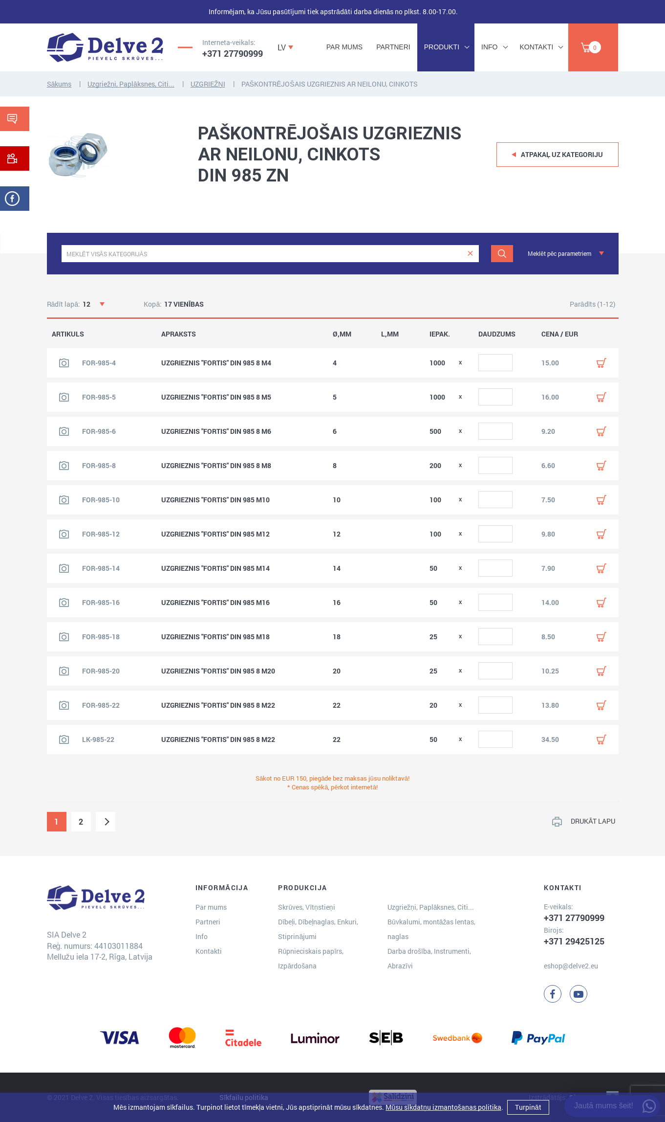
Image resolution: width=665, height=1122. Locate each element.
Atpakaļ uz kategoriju (562, 154)
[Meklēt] (502, 253)
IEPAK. (439, 334)
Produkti (441, 47)
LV (282, 47)
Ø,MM (342, 334)
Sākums (59, 84)
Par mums (344, 47)
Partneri (393, 47)
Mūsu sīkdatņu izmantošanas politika (443, 1107)
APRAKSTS (178, 334)
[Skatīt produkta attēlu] (64, 363)
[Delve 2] (105, 47)
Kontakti (537, 47)
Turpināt (528, 1107)
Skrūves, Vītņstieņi (306, 907)
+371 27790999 (232, 53)
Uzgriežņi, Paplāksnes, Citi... (130, 84)
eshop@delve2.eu (571, 965)
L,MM (390, 334)
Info (489, 47)
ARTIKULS (68, 334)
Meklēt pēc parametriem (559, 253)
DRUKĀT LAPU (593, 821)
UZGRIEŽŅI (208, 84)
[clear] (470, 253)
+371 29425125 (574, 941)
